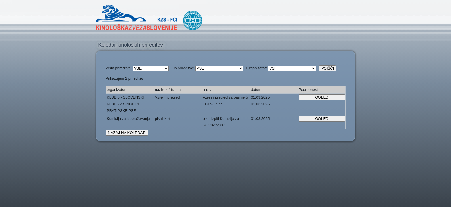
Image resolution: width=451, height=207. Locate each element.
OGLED (321, 97)
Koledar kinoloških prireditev (130, 45)
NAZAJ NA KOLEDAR (127, 133)
